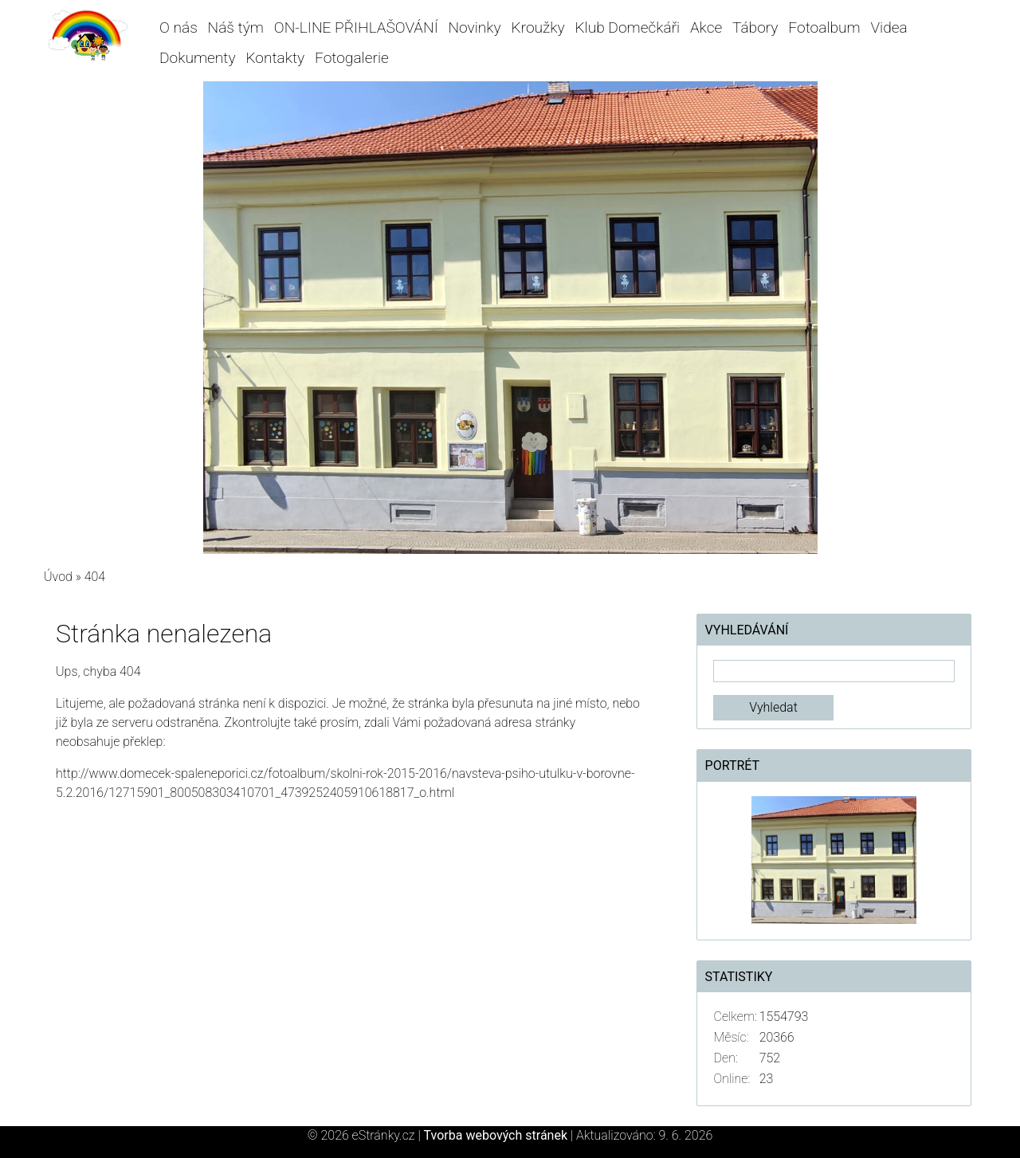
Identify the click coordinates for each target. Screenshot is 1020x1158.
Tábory (755, 27)
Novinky (474, 27)
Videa (888, 27)
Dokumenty (197, 58)
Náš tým (236, 27)
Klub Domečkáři (627, 27)
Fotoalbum (824, 27)
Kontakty (274, 58)
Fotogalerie (352, 58)
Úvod (58, 576)
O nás (178, 27)
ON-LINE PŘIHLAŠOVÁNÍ (356, 27)
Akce (706, 27)
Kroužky (537, 27)
